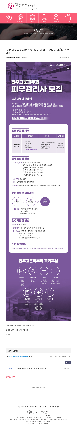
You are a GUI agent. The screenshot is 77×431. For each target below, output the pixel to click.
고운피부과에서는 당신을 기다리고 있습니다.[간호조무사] (30, 369)
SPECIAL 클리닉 (20, 18)
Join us (55, 27)
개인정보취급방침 (23, 407)
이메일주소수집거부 (35, 407)
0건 (18, 57)
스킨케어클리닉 (56, 18)
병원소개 (9, 18)
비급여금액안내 (54, 407)
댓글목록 (10, 377)
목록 (68, 363)
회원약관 (45, 407)
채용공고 (70, 27)
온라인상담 (63, 27)
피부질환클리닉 (44, 18)
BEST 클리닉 (32, 18)
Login (48, 27)
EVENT (68, 18)
